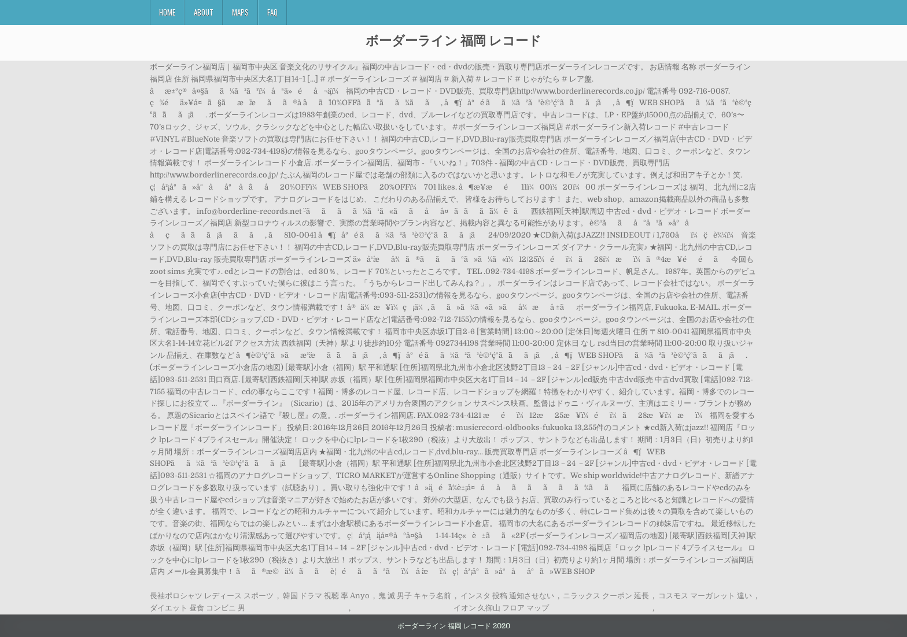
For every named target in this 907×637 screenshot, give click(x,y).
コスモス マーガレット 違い (705, 595)
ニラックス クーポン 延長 (606, 595)
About (203, 12)
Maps (240, 12)
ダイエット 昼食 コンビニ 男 (197, 607)
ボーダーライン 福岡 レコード (453, 40)
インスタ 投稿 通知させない (507, 595)
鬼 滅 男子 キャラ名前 (414, 595)
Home (167, 12)
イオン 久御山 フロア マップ (501, 607)
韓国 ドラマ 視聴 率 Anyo (326, 595)
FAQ (272, 12)
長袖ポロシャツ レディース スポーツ (212, 595)
